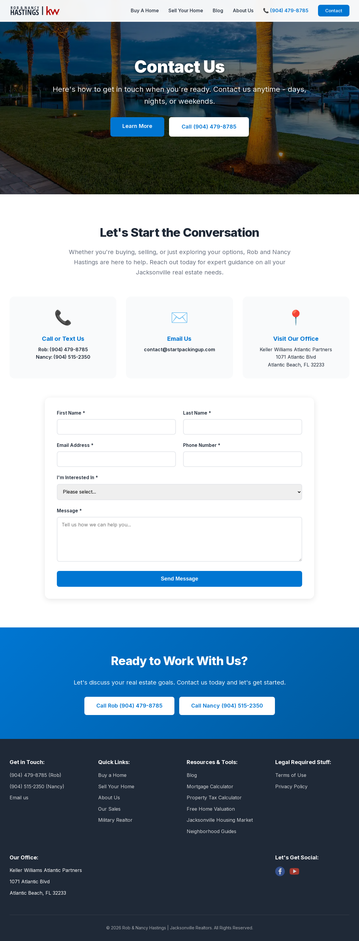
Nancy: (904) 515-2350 (63, 357)
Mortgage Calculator (210, 786)
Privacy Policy (291, 786)
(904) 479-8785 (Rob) (35, 775)
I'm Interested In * (77, 477)
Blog (218, 10)
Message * (69, 511)
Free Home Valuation (211, 809)
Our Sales (109, 809)
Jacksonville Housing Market (220, 820)
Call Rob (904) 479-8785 (129, 705)
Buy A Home (145, 10)
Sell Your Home (185, 10)
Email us (19, 798)
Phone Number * (201, 445)
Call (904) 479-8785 (209, 126)
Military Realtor (115, 820)
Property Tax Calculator (214, 798)
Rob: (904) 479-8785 (63, 349)
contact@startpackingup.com (179, 349)
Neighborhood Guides (211, 831)
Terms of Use (290, 775)
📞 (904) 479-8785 (285, 10)
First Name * (71, 413)
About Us (243, 10)
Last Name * (197, 413)
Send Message (179, 579)
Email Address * (75, 445)
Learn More (137, 126)
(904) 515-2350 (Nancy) (37, 786)
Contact (333, 10)
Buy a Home (112, 775)
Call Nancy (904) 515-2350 (227, 705)
